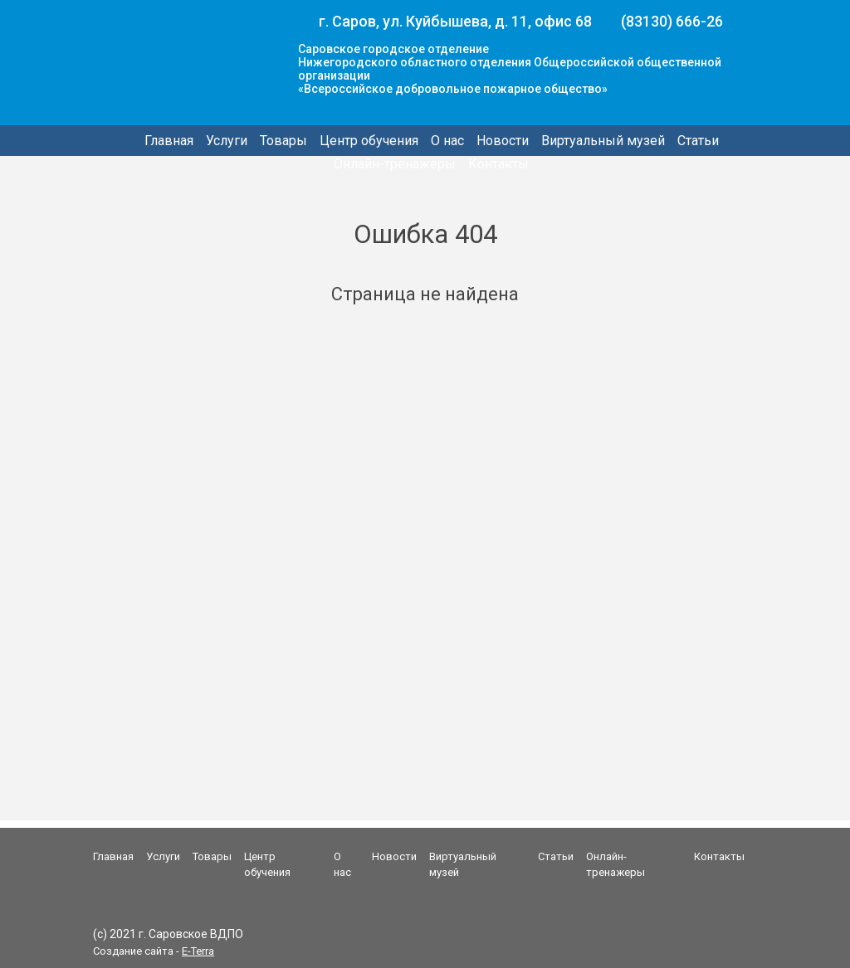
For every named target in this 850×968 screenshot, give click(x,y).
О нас (447, 140)
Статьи (698, 140)
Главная (168, 140)
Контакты (498, 164)
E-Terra (198, 951)
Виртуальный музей (603, 140)
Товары (283, 140)
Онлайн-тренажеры (395, 164)
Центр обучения (369, 140)
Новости (502, 140)
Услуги (226, 140)
